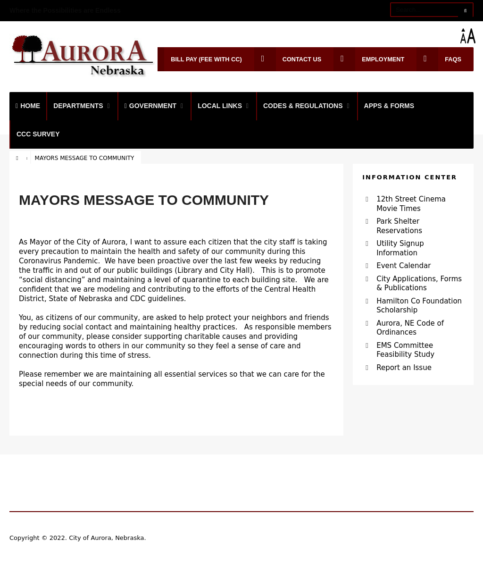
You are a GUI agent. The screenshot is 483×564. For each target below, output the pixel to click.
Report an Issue (404, 367)
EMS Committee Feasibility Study (405, 350)
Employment (368, 59)
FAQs (438, 59)
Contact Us (288, 59)
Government (150, 105)
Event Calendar (403, 265)
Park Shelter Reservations (399, 226)
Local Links (220, 105)
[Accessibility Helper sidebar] (471, 36)
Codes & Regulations (303, 105)
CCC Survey (38, 134)
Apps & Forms (389, 105)
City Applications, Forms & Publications (419, 284)
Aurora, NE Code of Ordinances (410, 328)
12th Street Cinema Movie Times (411, 204)
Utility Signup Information (400, 248)
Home (28, 105)
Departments (78, 105)
